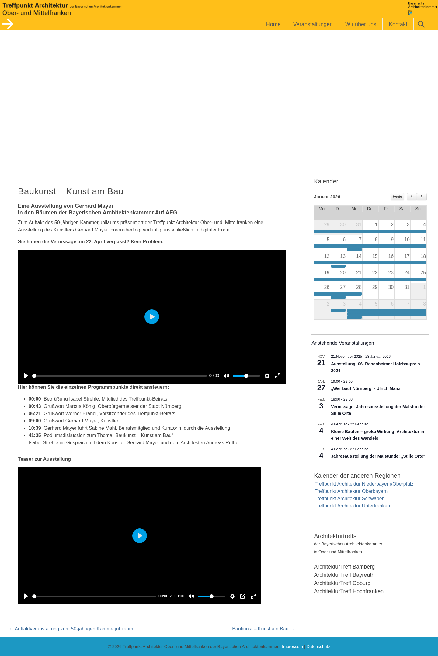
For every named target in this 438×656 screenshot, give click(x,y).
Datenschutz (318, 646)
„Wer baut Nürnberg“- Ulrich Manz (365, 388)
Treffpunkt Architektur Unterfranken (352, 505)
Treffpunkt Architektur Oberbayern (351, 491)
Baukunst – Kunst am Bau (263, 628)
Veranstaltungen (313, 24)
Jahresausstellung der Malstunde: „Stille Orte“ (378, 456)
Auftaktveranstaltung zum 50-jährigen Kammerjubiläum (71, 628)
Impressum (292, 646)
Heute (397, 196)
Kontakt (398, 24)
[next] (422, 196)
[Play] (26, 376)
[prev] (412, 196)
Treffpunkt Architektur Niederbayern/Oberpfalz (364, 484)
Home (273, 24)
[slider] (119, 376)
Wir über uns (360, 24)
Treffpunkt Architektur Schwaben (349, 498)
